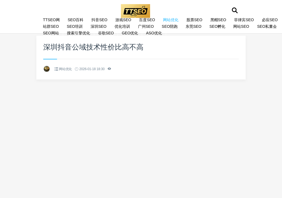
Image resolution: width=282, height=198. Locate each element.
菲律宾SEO (244, 20)
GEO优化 (130, 33)
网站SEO (241, 26)
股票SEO (194, 20)
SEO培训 (75, 26)
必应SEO (270, 20)
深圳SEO (99, 26)
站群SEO (51, 26)
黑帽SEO (218, 20)
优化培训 (122, 26)
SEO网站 (51, 33)
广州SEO (146, 26)
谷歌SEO (106, 33)
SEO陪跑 (170, 26)
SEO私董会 (267, 26)
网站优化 (170, 20)
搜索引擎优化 (78, 33)
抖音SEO (99, 20)
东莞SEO (194, 26)
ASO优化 (154, 33)
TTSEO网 (51, 20)
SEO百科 (76, 20)
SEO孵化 (217, 26)
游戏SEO (123, 20)
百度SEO (147, 20)
